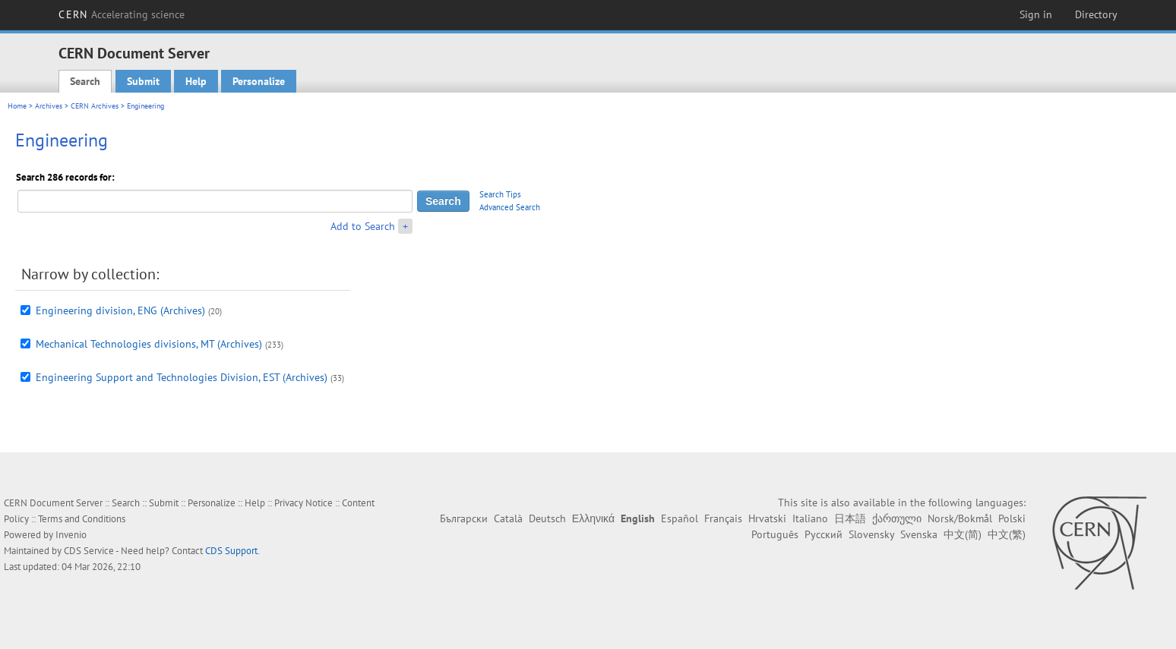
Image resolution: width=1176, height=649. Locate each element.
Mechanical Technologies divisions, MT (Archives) (149, 344)
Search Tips (500, 194)
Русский (823, 534)
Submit (143, 81)
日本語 (850, 518)
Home (17, 106)
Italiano (810, 518)
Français (723, 518)
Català (508, 518)
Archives (48, 106)
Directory (1096, 14)
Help (196, 81)
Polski (1012, 518)
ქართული (897, 518)
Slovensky (871, 534)
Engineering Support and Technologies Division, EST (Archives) (181, 377)
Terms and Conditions (81, 518)
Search (85, 81)
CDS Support (231, 550)
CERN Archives (95, 106)
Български (464, 518)
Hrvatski (767, 518)
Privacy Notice (303, 502)
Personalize (258, 81)
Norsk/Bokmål (960, 518)
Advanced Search (509, 207)
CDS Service (89, 550)
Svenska (918, 534)
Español (679, 518)
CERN (121, 14)
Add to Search (362, 226)
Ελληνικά (593, 518)
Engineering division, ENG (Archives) (120, 310)
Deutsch (547, 518)
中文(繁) (1007, 534)
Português (774, 534)
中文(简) (963, 534)
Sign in (1036, 14)
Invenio (71, 534)
